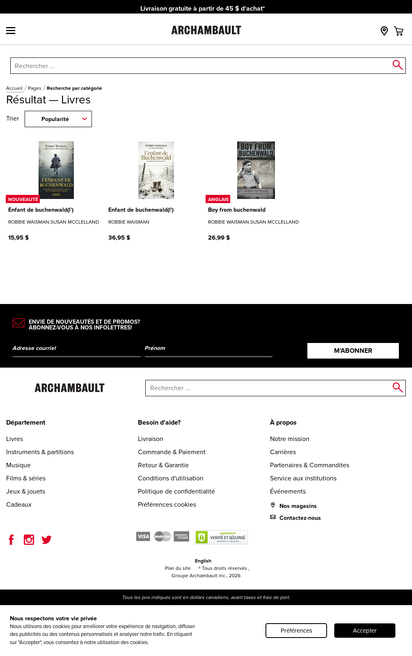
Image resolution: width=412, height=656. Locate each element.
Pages (35, 88)
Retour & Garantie (163, 465)
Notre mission (289, 438)
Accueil (15, 88)
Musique (18, 465)
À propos (283, 422)
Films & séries (26, 478)
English (203, 561)
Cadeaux (19, 504)
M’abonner (353, 350)
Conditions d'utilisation (171, 478)
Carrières (283, 452)
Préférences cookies (167, 504)
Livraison (150, 438)
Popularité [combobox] (55, 119)
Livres (14, 438)
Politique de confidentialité (176, 491)
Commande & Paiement (172, 452)
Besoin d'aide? (159, 422)
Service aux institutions (303, 478)
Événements (288, 491)
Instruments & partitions (40, 452)
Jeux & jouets (25, 491)
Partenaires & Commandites (309, 465)
